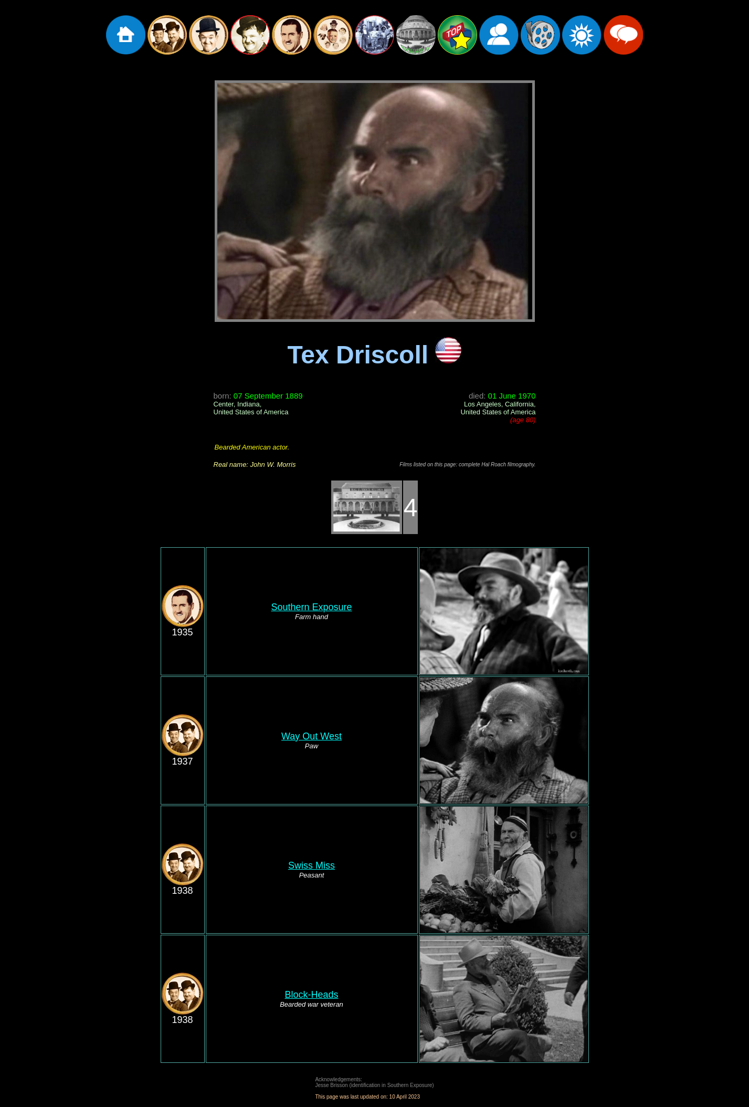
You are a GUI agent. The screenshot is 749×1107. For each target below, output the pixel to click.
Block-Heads (311, 994)
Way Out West (311, 736)
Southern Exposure (311, 607)
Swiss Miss (311, 865)
